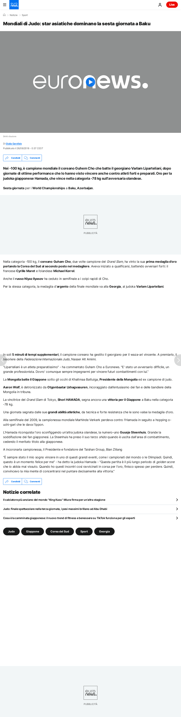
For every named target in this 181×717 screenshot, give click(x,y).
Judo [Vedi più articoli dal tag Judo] (11, 531)
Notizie (14, 15)
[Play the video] (90, 82)
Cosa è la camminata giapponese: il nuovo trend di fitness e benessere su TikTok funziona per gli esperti (69, 518)
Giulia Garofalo (14, 143)
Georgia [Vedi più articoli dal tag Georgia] (104, 531)
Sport (25, 15)
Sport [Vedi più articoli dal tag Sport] (84, 531)
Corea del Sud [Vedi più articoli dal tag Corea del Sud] (59, 531)
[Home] (4, 15)
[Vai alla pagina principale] (14, 4)
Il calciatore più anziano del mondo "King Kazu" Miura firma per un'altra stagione (54, 499)
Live (172, 4)
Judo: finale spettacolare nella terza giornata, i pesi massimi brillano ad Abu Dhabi (55, 508)
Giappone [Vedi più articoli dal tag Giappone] (32, 531)
